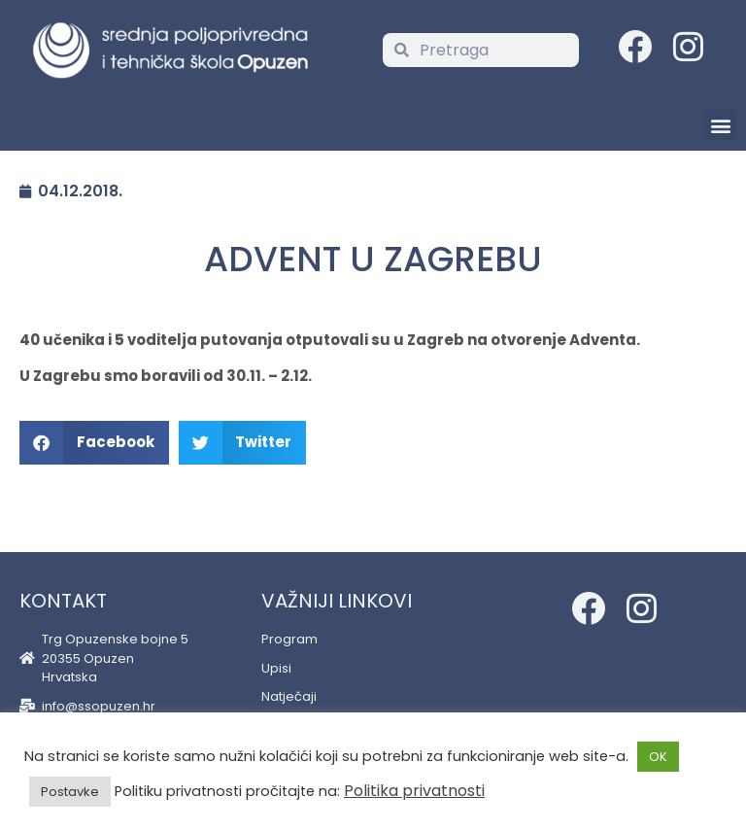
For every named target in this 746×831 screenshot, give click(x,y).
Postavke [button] (70, 791)
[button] (720, 125)
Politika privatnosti (414, 790)
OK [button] (658, 756)
